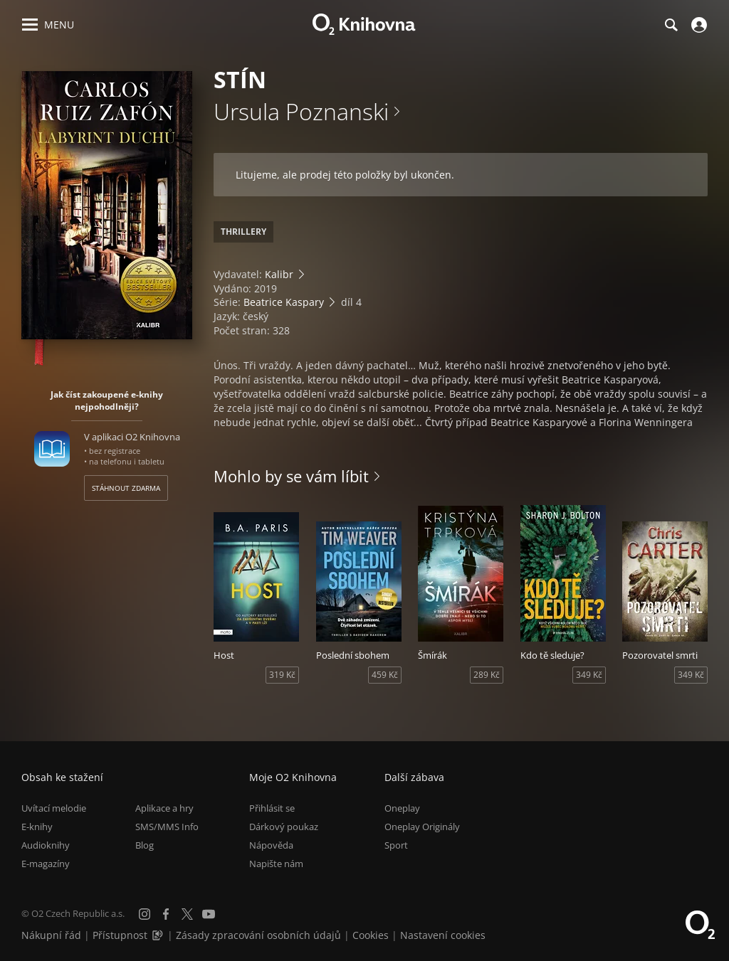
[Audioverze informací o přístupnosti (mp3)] (158, 935)
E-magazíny (45, 863)
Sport (396, 845)
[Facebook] (166, 914)
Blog (144, 845)
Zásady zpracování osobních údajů (258, 935)
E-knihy (37, 826)
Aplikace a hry (164, 808)
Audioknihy (45, 845)
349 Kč (589, 675)
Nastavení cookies (443, 935)
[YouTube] (208, 914)
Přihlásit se (272, 808)
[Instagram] (144, 914)
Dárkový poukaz (283, 826)
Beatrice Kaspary (283, 302)
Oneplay (402, 808)
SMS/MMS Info (167, 826)
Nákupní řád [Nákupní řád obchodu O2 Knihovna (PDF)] (51, 935)
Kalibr (279, 274)
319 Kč (282, 675)
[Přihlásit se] (697, 25)
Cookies (370, 935)
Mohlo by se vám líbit (291, 476)
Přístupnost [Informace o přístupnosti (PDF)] (120, 935)
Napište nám (276, 863)
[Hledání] (670, 25)
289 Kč (486, 675)
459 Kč (385, 675)
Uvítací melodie (53, 808)
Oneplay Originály (422, 826)
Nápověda (271, 845)
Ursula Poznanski (301, 111)
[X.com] (187, 914)
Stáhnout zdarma (126, 488)
